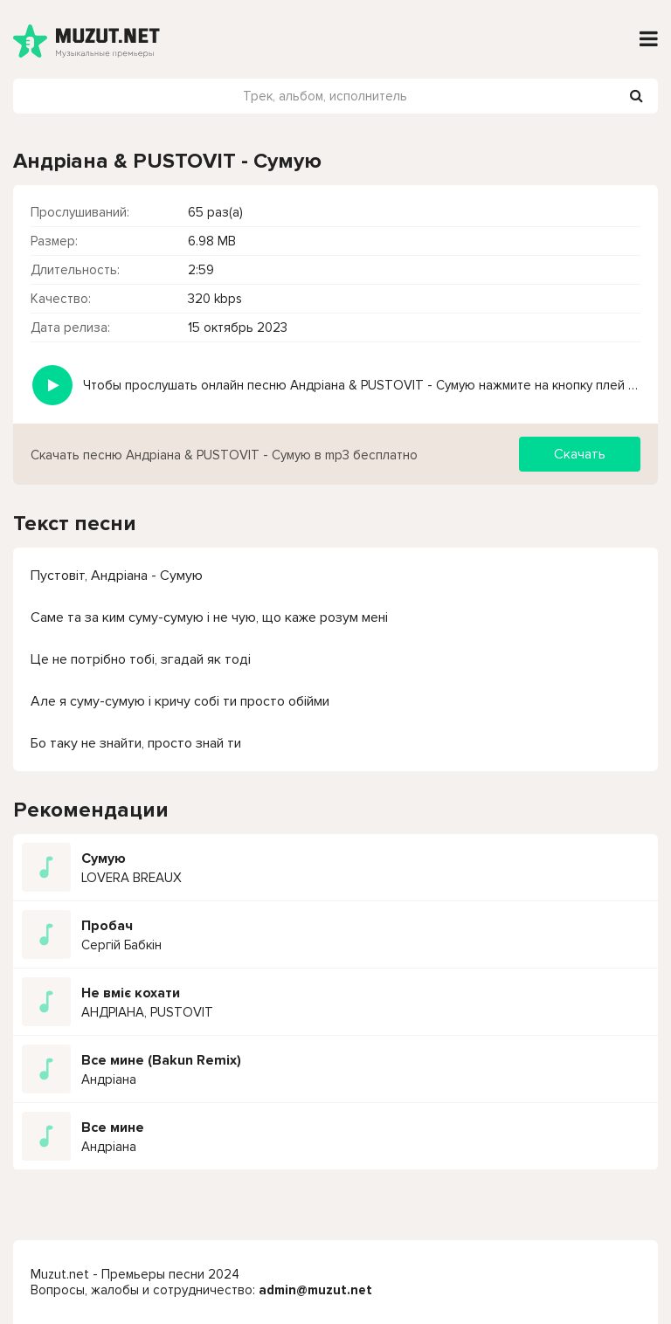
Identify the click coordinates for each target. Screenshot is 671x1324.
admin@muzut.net (315, 1290)
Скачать (579, 454)
